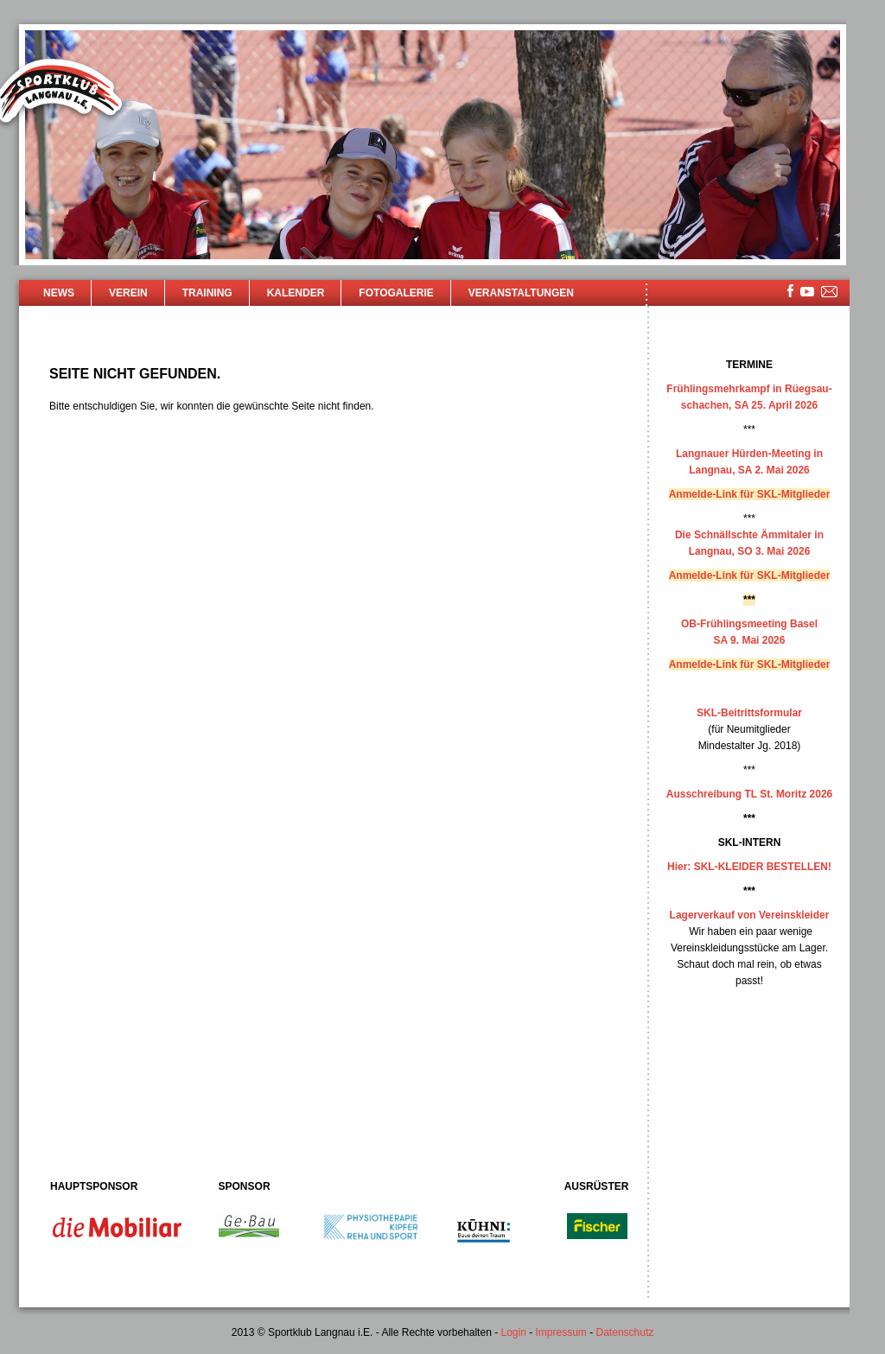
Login (512, 1332)
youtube (807, 291)
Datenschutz (625, 1332)
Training (207, 293)
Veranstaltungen (521, 293)
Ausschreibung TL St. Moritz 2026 (749, 794)
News (58, 293)
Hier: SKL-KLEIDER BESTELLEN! (749, 867)
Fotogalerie (396, 293)
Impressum (561, 1332)
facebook (790, 290)
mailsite (829, 292)
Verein (128, 293)
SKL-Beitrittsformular (749, 713)
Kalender (296, 293)
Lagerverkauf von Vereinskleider (750, 915)
